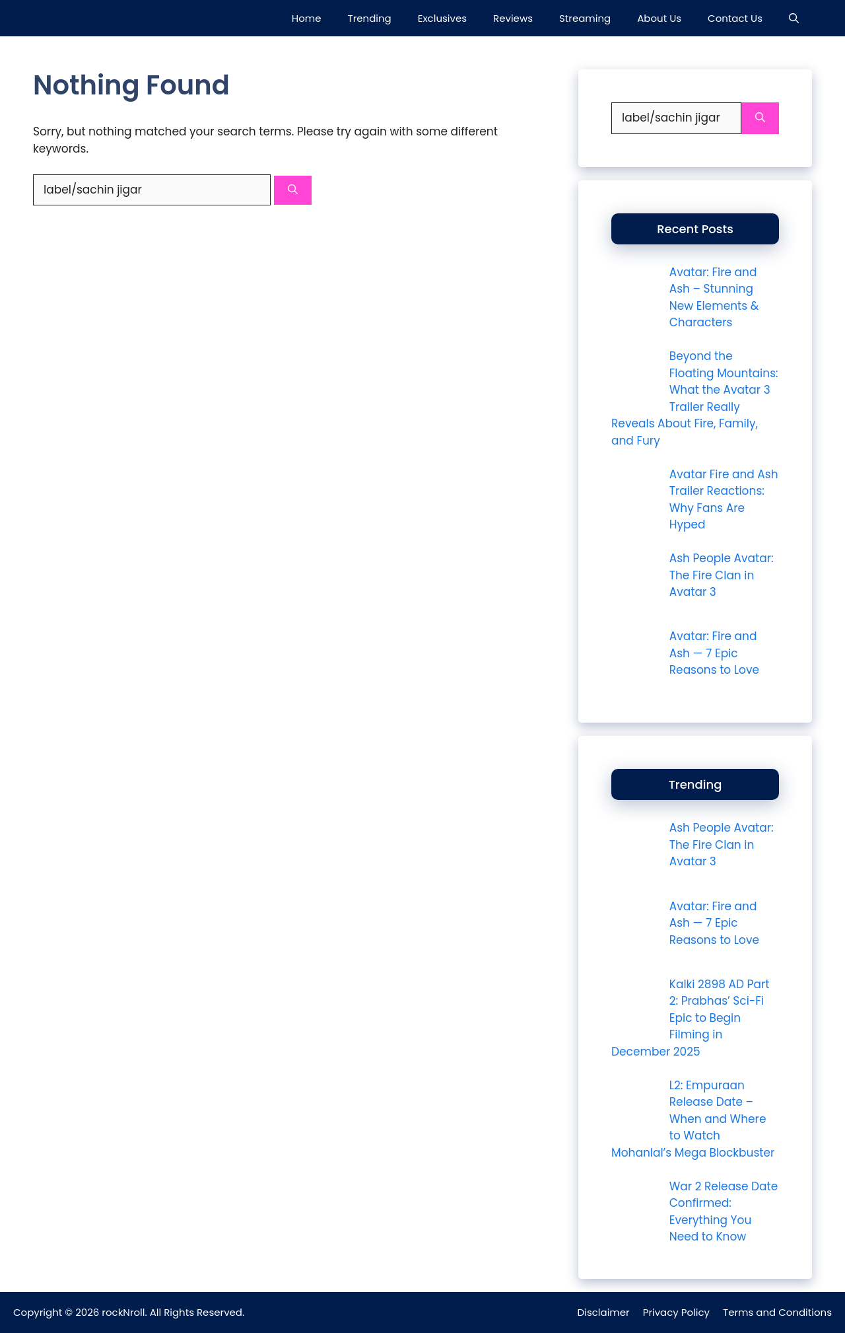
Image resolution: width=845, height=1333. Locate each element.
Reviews (513, 18)
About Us (659, 18)
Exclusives (442, 18)
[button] (794, 18)
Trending (369, 18)
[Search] (293, 190)
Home (306, 18)
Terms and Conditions (777, 1312)
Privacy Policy (676, 1312)
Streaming (585, 18)
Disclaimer (604, 1312)
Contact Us (735, 18)
